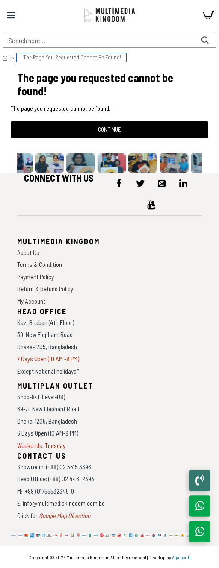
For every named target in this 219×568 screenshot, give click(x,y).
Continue (109, 129)
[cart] (208, 15)
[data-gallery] (18, 163)
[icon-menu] (118, 183)
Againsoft (181, 557)
